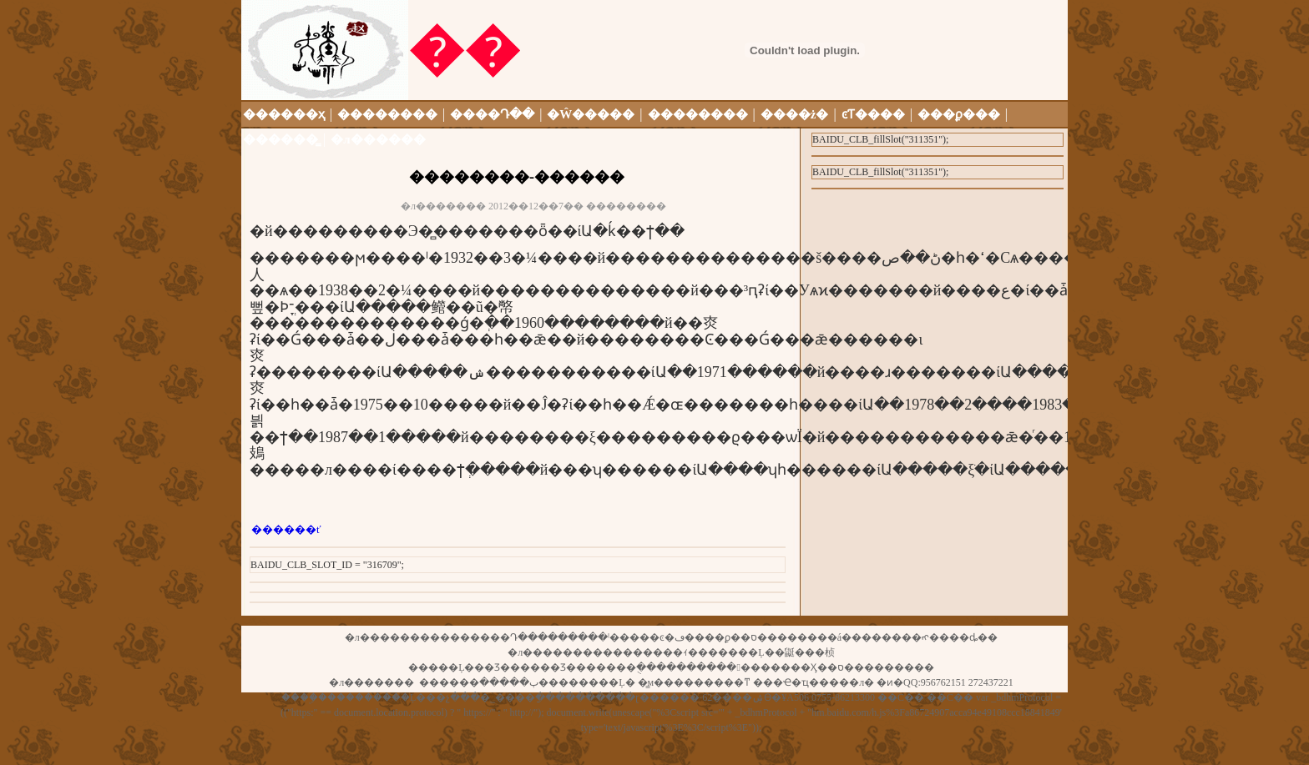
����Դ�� (492, 114)
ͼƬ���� (873, 114)
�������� (387, 114)
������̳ (280, 139)
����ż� (795, 114)
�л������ (378, 139)
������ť (286, 529)
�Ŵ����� (590, 114)
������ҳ (285, 114)
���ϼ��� (958, 114)
